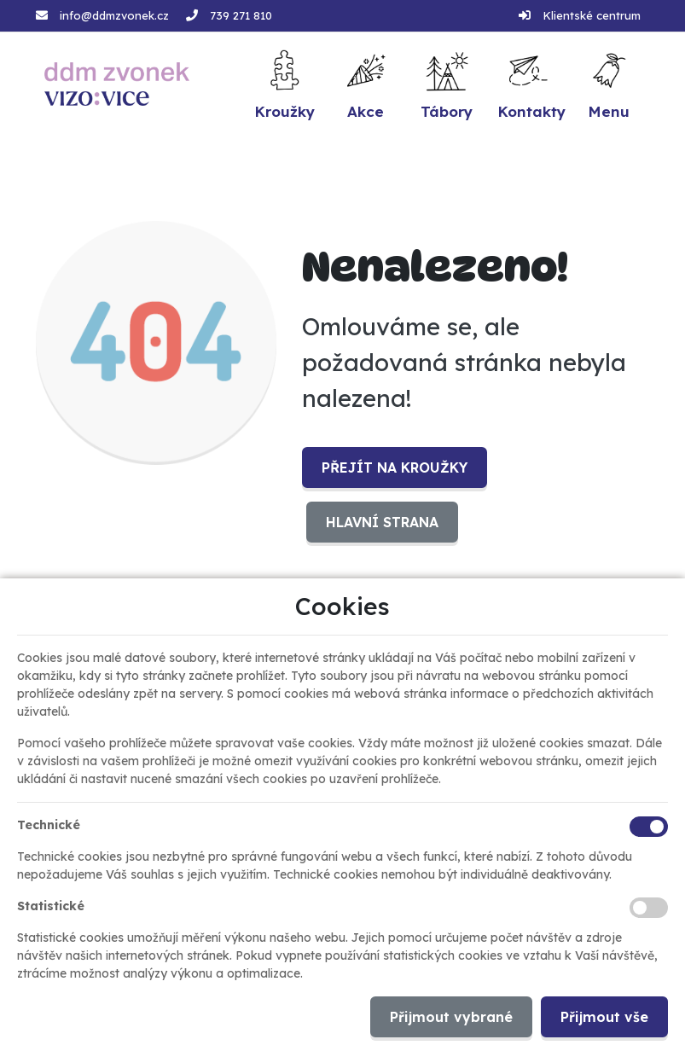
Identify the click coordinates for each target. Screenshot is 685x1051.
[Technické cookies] (649, 826)
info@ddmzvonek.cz (114, 15)
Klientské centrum (592, 15)
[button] (608, 84)
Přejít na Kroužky (394, 467)
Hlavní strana (382, 522)
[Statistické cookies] (649, 907)
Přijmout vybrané (451, 1016)
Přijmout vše (604, 1016)
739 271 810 (241, 15)
